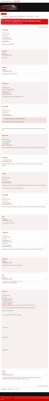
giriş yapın (17, 1)
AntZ (4, 173)
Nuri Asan (5, 135)
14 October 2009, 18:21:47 (7, 220)
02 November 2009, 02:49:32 (7, 374)
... (15, 389)
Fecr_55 (5, 291)
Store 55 (27, 397)
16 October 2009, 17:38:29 (7, 262)
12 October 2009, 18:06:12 (7, 94)
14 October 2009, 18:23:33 (7, 246)
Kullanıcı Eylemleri (42, 26)
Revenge (5, 157)
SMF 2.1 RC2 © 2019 (4, 397)
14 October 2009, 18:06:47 (7, 182)
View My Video (5, 41)
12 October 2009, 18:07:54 (7, 115)
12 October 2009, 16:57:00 (7, 71)
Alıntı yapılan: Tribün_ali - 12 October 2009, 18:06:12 (14, 118)
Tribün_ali (5, 83)
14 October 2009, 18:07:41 (7, 204)
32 (16, 389)
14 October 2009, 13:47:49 (7, 161)
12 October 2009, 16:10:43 (7, 38)
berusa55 (5, 29)
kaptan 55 (5, 232)
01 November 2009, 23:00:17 (7, 305)
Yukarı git (3, 389)
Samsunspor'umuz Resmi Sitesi (19, 397)
